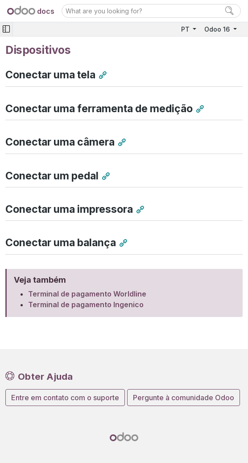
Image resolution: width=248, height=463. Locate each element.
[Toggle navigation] (6, 29)
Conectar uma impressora (69, 209)
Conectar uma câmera (60, 142)
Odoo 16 (217, 29)
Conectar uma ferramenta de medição (99, 108)
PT (186, 29)
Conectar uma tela (50, 75)
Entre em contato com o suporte (65, 397)
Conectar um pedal (52, 176)
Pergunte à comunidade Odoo (183, 397)
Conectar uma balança (60, 242)
